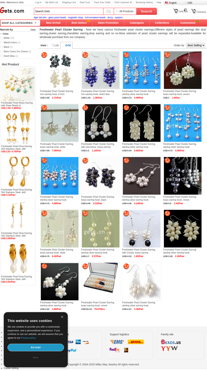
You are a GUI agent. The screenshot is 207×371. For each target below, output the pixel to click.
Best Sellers (79, 22)
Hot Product (10, 64)
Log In (38, 2)
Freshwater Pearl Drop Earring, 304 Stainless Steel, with (16, 147)
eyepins (119, 17)
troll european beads (95, 17)
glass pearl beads (57, 17)
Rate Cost (85, 2)
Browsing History (144, 2)
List (57, 45)
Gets (12, 10)
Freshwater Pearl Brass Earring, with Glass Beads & (17, 104)
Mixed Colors (12, 42)
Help (159, 2)
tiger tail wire (40, 17)
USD (189, 3)
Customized (187, 22)
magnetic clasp (75, 17)
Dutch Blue (11, 56)
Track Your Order (102, 2)
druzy (110, 17)
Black (8, 47)
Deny (35, 358)
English (173, 3)
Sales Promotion (108, 22)
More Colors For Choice (17, 51)
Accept (36, 347)
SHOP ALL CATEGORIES (17, 22)
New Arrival (53, 22)
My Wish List (51, 2)
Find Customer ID (123, 2)
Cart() (183, 11)
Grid (68, 45)
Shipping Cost (69, 2)
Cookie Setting (11, 368)
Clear (33, 30)
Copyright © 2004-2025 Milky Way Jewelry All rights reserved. (104, 364)
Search (146, 11)
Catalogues (137, 22)
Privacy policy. (28, 338)
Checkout (201, 12)
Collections (162, 22)
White (9, 38)
